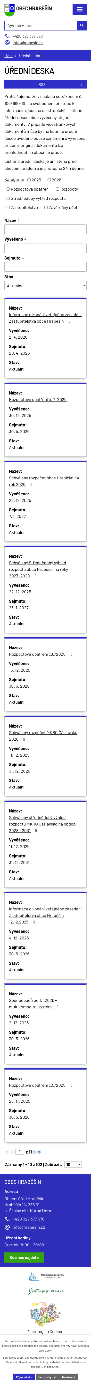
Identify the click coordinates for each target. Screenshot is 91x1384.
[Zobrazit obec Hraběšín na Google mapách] (24, 1257)
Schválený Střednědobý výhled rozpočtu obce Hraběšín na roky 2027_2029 (38, 569)
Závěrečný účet (63, 207)
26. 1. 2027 (18, 607)
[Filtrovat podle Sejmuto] (45, 267)
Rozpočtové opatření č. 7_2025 (42, 399)
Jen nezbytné (47, 1377)
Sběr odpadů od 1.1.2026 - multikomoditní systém (34, 1003)
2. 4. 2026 (18, 337)
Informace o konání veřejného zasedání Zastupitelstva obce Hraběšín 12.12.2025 (45, 915)
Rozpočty (69, 189)
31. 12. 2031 (19, 862)
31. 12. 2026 (19, 771)
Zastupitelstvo (24, 207)
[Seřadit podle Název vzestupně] (18, 219)
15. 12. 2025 (19, 670)
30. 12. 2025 (20, 415)
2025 (36, 179)
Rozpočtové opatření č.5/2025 (41, 1085)
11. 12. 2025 (19, 755)
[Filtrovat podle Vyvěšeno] (45, 248)
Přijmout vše (24, 1377)
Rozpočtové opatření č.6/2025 (41, 654)
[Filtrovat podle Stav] (45, 285)
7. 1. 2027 (17, 516)
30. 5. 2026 (19, 431)
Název (10, 220)
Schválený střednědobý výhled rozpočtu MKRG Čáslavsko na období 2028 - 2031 (42, 824)
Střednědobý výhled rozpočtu (38, 198)
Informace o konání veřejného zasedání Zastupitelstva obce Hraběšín (45, 318)
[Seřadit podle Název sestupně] (18, 221)
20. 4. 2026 (19, 353)
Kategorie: (14, 179)
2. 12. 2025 (19, 1022)
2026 (56, 179)
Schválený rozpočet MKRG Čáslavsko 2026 (43, 736)
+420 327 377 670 (28, 1218)
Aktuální (16, 369)
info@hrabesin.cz (29, 1227)
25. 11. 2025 (19, 1101)
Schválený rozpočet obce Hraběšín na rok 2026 (44, 481)
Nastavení (68, 1377)
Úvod (8, 55)
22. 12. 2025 (20, 500)
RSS (61, 84)
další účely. (45, 1350)
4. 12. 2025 (19, 937)
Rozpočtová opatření (30, 189)
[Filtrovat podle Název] (45, 229)
